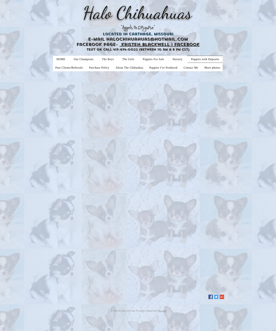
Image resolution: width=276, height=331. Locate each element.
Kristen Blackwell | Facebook (160, 44)
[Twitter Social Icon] (216, 297)
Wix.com (162, 310)
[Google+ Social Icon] (222, 297)
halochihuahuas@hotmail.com (147, 39)
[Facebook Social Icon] (210, 297)
